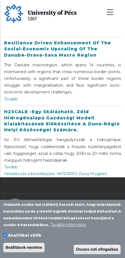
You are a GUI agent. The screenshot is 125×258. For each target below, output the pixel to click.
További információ (68, 225)
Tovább (11, 99)
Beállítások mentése (24, 248)
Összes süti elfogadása (97, 250)
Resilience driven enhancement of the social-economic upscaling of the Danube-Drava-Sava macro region (57, 49)
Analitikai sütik (24, 235)
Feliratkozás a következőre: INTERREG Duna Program (55, 173)
